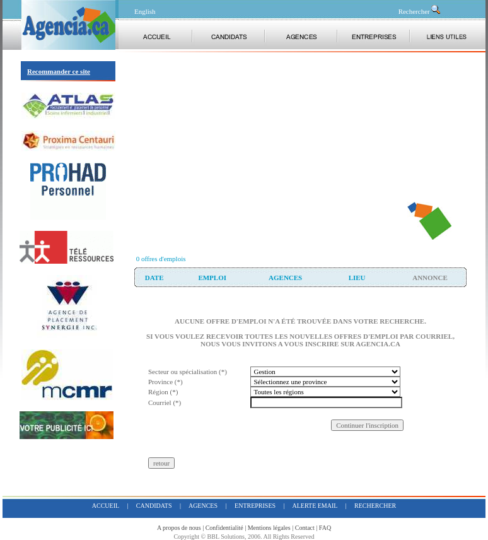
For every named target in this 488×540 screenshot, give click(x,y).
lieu (357, 277)
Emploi (212, 277)
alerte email (315, 505)
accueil (105, 505)
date (154, 277)
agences (285, 277)
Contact (305, 527)
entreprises (255, 505)
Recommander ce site (58, 71)
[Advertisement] (269, 151)
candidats (154, 505)
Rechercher (419, 11)
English (145, 11)
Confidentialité (224, 527)
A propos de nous (179, 527)
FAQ (325, 527)
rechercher (375, 505)
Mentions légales (269, 527)
